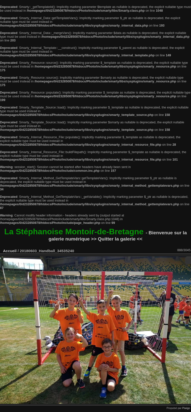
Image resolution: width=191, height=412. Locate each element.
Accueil (10, 251)
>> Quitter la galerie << (117, 238)
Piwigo (186, 408)
